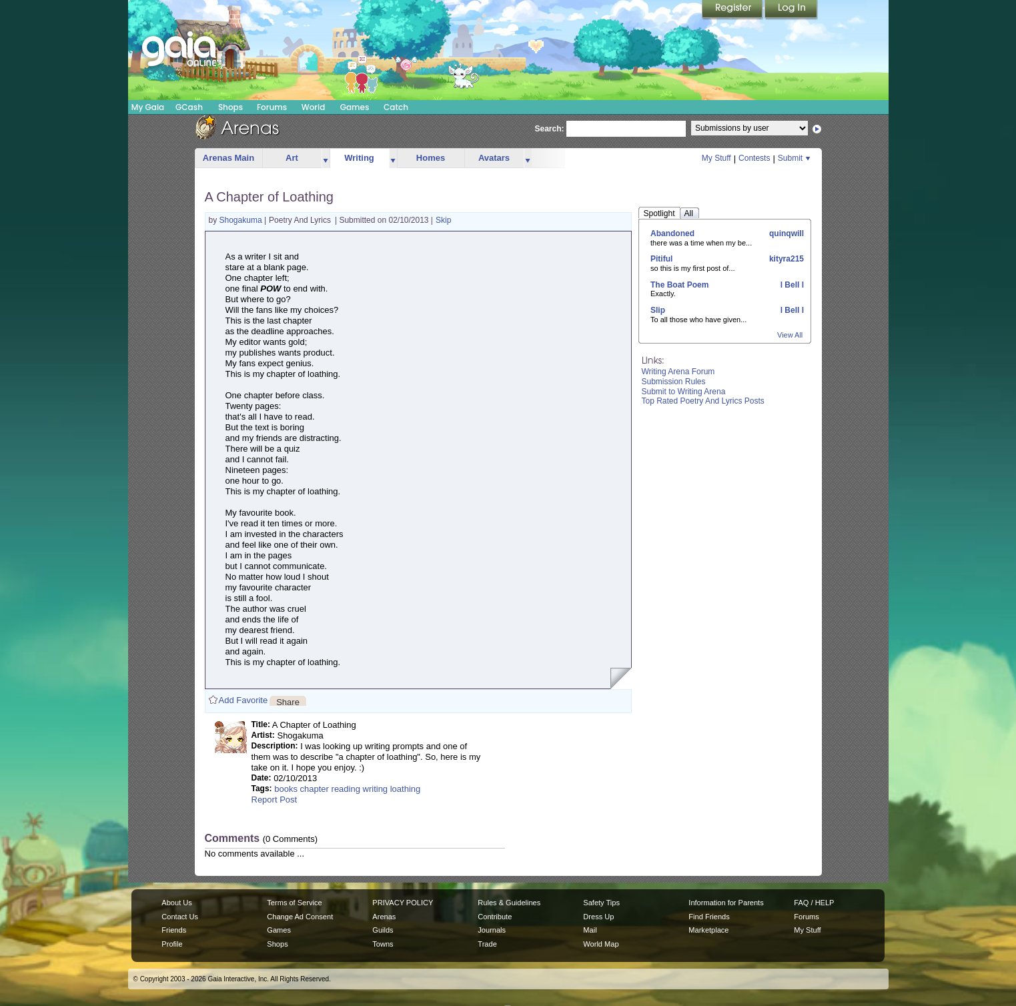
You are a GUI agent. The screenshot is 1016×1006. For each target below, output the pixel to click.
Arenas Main (228, 158)
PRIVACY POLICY (402, 903)
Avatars (494, 158)
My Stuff (716, 158)
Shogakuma (241, 220)
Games (355, 107)
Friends (173, 930)
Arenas (384, 917)
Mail (589, 930)
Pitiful (661, 259)
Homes (430, 158)
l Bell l (791, 285)
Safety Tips (601, 903)
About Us (176, 903)
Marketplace (708, 930)
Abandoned (672, 233)
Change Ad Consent (300, 917)
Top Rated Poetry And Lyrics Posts (703, 401)
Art (292, 158)
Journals (492, 930)
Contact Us (179, 917)
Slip (657, 310)
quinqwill (785, 233)
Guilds (382, 930)
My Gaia (147, 107)
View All (790, 335)
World (314, 107)
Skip (443, 220)
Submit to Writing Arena (684, 391)
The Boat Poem (679, 285)
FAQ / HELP (814, 903)
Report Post (274, 800)
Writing (359, 158)
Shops (230, 107)
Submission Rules (674, 381)
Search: (549, 128)
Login (791, 10)
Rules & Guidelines (509, 903)
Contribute (495, 917)
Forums (272, 107)
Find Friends (708, 917)
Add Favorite (243, 700)
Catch (396, 107)
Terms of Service (294, 903)
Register (733, 10)
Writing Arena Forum (678, 371)
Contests (754, 158)
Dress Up (598, 917)
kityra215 (785, 259)
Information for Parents (725, 903)
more (326, 158)
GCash (189, 107)
